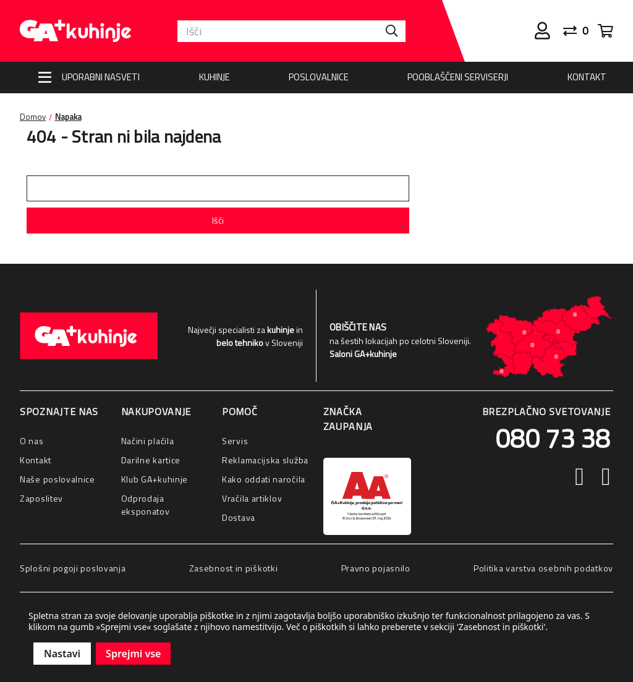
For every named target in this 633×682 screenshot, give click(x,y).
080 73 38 (552, 438)
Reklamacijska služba (265, 459)
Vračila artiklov (252, 498)
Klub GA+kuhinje (155, 479)
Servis (235, 440)
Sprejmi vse (133, 653)
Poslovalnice (319, 77)
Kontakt (586, 77)
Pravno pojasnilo (375, 568)
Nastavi (62, 653)
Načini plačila (147, 440)
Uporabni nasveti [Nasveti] (101, 77)
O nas (32, 440)
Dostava (238, 517)
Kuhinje (214, 77)
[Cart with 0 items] (605, 31)
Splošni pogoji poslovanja (73, 568)
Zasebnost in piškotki (233, 568)
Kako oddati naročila (263, 479)
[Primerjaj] (580, 31)
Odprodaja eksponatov (145, 505)
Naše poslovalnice (57, 479)
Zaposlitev (41, 498)
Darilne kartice (151, 459)
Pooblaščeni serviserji (457, 77)
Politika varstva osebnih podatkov (543, 568)
